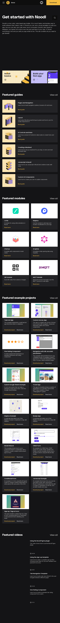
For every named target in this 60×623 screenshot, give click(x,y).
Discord (41, 2)
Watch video (30, 547)
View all (54, 95)
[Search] (55, 17)
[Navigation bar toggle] (4, 2)
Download (53, 3)
